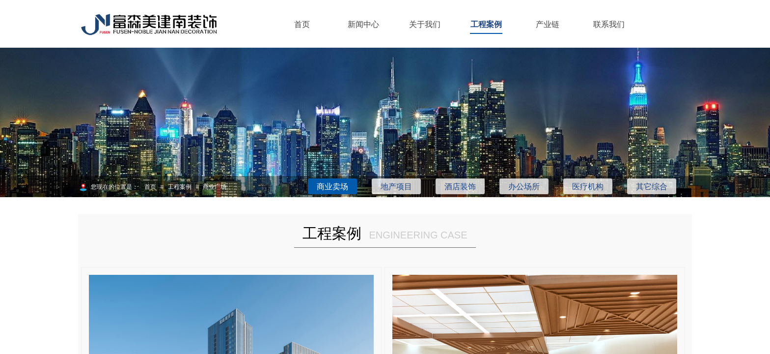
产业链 (547, 24)
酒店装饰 (460, 186)
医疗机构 (588, 186)
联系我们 (609, 24)
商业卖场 (332, 186)
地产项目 (396, 186)
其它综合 (651, 186)
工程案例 (486, 24)
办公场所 (524, 186)
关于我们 (424, 24)
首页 (302, 24)
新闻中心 (363, 24)
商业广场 (214, 186)
